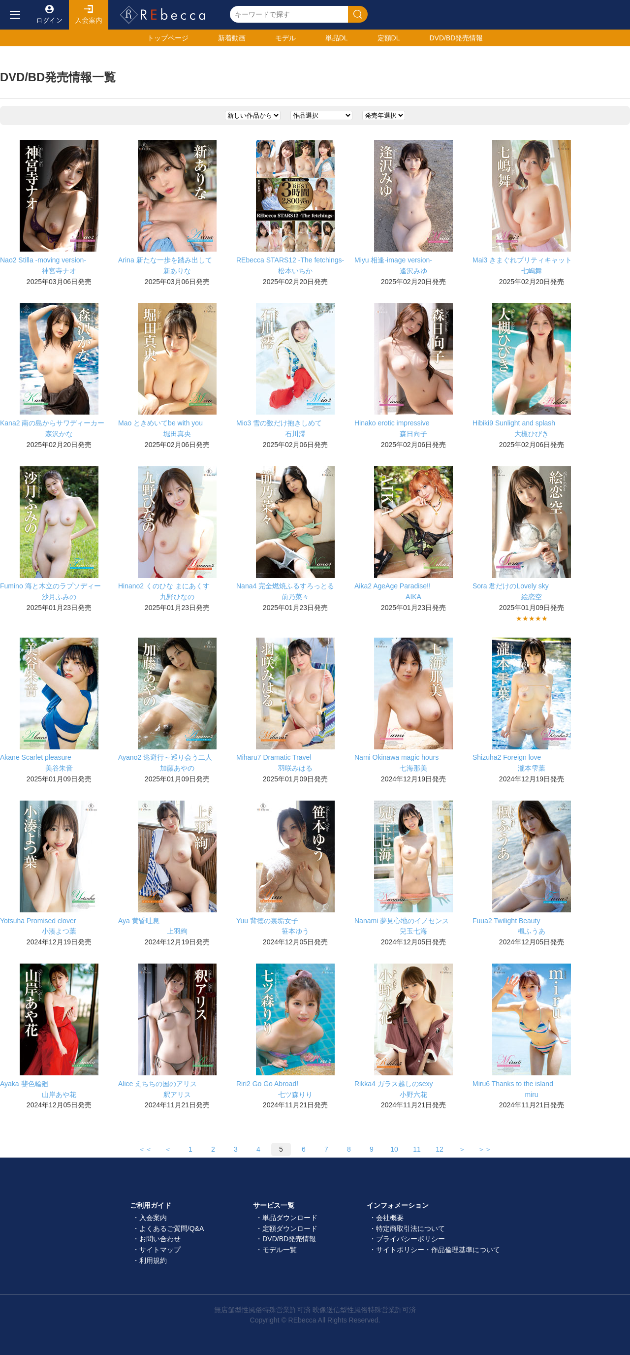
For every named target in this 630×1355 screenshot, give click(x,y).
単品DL (336, 38)
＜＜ (145, 1149)
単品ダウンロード (289, 1218)
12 (439, 1149)
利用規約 (153, 1260)
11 (417, 1149)
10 (394, 1149)
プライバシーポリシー (410, 1239)
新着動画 (232, 38)
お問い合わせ (160, 1239)
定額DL (389, 38)
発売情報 (456, 38)
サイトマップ (160, 1250)
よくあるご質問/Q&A (171, 1228)
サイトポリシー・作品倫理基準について (438, 1250)
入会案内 (88, 15)
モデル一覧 (279, 1250)
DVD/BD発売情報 (289, 1239)
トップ (168, 38)
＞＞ (485, 1149)
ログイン (49, 15)
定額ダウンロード (289, 1228)
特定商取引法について (410, 1228)
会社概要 (390, 1218)
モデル (285, 38)
